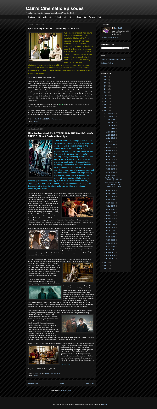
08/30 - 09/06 (111, 157)
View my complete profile (110, 37)
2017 (106, 86)
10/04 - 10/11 (111, 141)
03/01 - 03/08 (111, 234)
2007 (106, 265)
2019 (106, 80)
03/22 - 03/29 (111, 228)
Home (61, 383)
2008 (106, 262)
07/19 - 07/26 (111, 175)
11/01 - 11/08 (111, 129)
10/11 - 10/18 (111, 138)
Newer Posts (33, 383)
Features (31, 17)
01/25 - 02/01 (111, 249)
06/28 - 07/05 (111, 194)
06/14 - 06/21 (111, 200)
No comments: (57, 119)
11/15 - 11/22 (111, 123)
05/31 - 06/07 (111, 206)
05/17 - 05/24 (111, 212)
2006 (106, 268)
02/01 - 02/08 (111, 246)
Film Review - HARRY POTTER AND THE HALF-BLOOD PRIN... (114, 185)
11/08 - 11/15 (111, 126)
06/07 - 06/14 (111, 203)
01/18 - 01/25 (111, 252)
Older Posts (89, 383)
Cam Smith (118, 28)
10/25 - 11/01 (111, 132)
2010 (106, 107)
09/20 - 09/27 (111, 147)
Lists (45, 17)
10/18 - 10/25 (111, 135)
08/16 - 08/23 (111, 163)
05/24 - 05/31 (111, 209)
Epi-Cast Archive (107, 63)
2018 (106, 83)
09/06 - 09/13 (111, 153)
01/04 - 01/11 (111, 258)
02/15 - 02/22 (111, 240)
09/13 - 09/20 (111, 150)
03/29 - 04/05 (111, 224)
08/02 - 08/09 (111, 169)
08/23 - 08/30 (111, 160)
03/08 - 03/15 (111, 231)
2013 (106, 98)
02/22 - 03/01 (111, 237)
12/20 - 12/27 (111, 113)
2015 (106, 92)
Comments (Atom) (65, 391)
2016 (106, 89)
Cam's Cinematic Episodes (55, 8)
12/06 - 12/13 (111, 116)
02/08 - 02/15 (111, 243)
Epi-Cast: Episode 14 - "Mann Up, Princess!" (54, 28)
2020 (106, 77)
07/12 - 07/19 (111, 190)
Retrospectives (75, 17)
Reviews (92, 17)
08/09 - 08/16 (111, 166)
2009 (106, 111)
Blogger (104, 404)
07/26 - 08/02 (111, 172)
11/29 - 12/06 (111, 119)
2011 (106, 104)
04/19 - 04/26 (111, 218)
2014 (106, 95)
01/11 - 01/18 (111, 255)
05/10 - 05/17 (111, 215)
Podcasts (58, 17)
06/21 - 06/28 (111, 197)
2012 (106, 101)
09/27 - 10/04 (111, 144)
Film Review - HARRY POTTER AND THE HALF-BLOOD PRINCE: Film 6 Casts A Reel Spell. (60, 135)
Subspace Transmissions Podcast (113, 59)
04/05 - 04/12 (111, 221)
